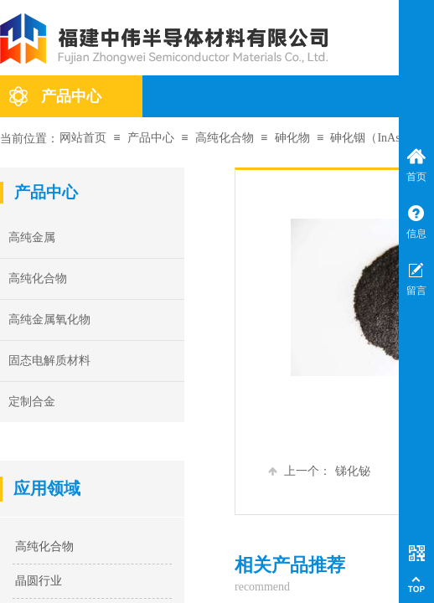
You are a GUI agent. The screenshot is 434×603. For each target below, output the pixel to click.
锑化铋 (319, 471)
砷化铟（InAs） (370, 137)
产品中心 (71, 96)
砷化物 (292, 137)
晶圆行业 (38, 581)
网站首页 (82, 137)
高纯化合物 (224, 137)
